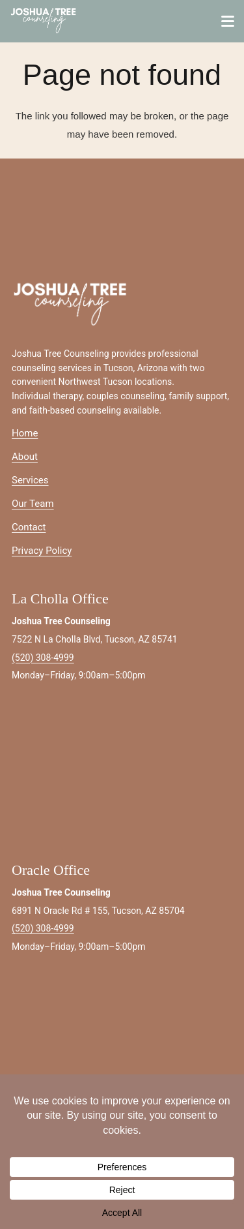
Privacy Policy (42, 550)
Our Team (33, 503)
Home (25, 433)
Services (30, 480)
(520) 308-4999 (43, 657)
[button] (227, 21)
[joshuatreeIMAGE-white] (43, 21)
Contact (29, 527)
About (25, 457)
